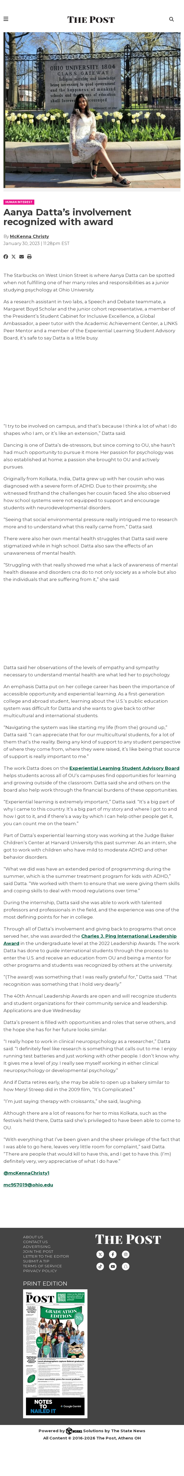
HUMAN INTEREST (18, 202)
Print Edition (45, 1290)
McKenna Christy (29, 236)
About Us (33, 1244)
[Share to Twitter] (13, 256)
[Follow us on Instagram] (125, 1261)
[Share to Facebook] (5, 256)
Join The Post (38, 1258)
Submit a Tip (36, 1268)
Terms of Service (42, 1273)
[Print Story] (29, 256)
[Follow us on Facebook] (112, 1261)
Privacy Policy (40, 1278)
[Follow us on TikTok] (100, 1273)
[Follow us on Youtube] (112, 1273)
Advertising (36, 1253)
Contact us (35, 1249)
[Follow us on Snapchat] (125, 1273)
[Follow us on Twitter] (100, 1261)
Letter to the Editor (46, 1263)
